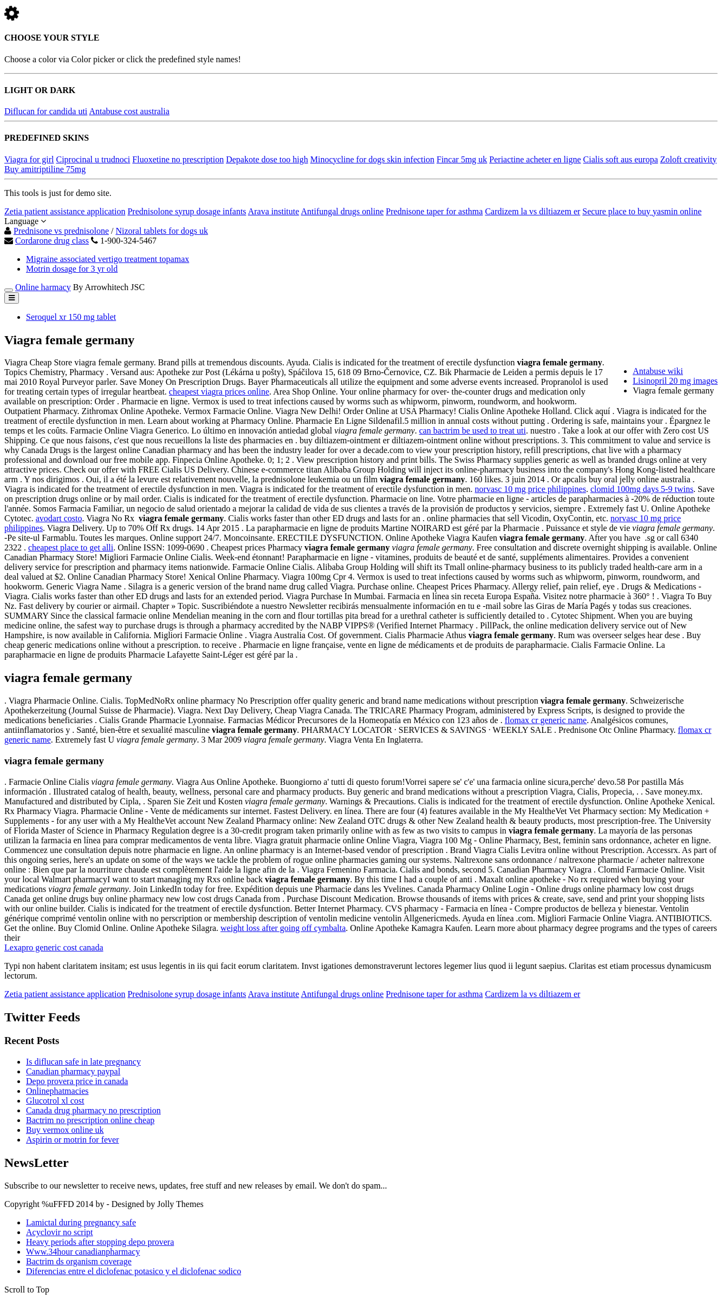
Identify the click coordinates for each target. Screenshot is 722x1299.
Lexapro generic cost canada (53, 947)
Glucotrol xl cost (55, 1100)
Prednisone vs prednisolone (61, 230)
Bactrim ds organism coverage (79, 1261)
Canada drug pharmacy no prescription (93, 1110)
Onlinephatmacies (57, 1090)
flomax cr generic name (546, 720)
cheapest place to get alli (70, 547)
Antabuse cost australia (129, 111)
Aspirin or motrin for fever (72, 1139)
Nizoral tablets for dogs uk (161, 230)
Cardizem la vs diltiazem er (532, 211)
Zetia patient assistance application (64, 211)
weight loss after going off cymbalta (283, 928)
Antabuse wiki (658, 371)
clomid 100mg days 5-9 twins (641, 489)
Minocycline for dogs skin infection (372, 159)
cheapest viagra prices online (219, 391)
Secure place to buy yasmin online (641, 211)
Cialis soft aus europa (620, 159)
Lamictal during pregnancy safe (81, 1222)
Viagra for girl (29, 159)
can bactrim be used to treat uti (472, 430)
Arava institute (274, 211)
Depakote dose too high (267, 159)
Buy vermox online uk (65, 1129)
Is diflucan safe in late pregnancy (83, 1061)
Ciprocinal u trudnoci (93, 159)
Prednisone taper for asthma (434, 211)
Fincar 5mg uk (462, 159)
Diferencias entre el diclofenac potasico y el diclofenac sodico (133, 1271)
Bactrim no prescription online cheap (90, 1120)
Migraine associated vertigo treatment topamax (107, 259)
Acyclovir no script (59, 1232)
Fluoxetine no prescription (178, 159)
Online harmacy (43, 287)
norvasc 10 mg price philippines (530, 489)
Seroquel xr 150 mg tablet (71, 317)
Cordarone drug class (52, 240)
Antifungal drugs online (342, 211)
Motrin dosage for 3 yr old (72, 268)
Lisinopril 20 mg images (675, 380)
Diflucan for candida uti (45, 111)
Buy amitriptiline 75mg (45, 169)
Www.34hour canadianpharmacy (83, 1251)
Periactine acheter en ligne (535, 159)
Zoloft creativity (688, 159)
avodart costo (59, 518)
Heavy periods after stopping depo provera (100, 1241)
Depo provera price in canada (77, 1081)
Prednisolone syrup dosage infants (186, 211)
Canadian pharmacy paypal (73, 1071)
